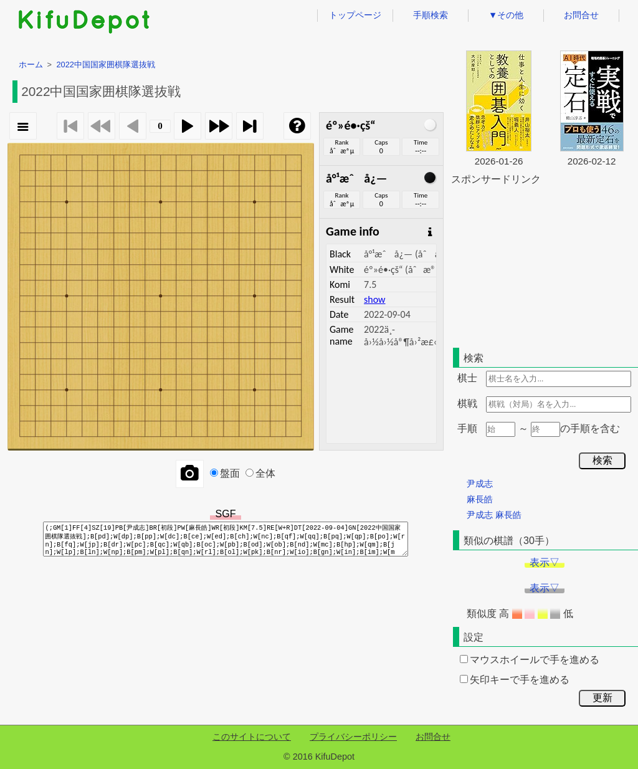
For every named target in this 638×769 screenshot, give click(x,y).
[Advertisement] (544, 264)
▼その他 (505, 15)
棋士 (467, 378)
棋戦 (467, 403)
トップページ (355, 15)
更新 (602, 697)
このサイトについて (251, 737)
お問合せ (581, 15)
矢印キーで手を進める (514, 679)
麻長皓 (480, 499)
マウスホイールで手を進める (529, 659)
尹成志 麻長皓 (494, 515)
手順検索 (430, 15)
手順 (467, 428)
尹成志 (480, 484)
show (374, 299)
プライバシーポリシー (353, 737)
